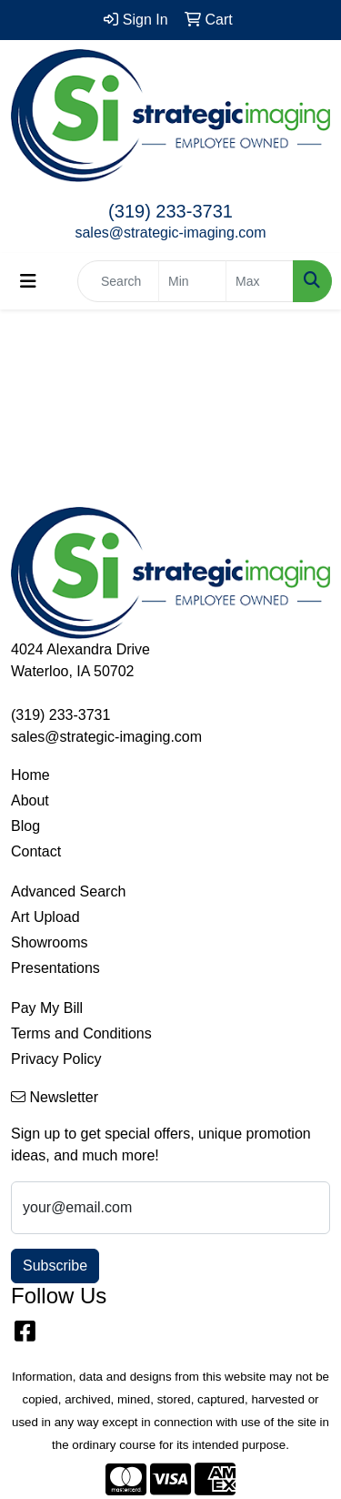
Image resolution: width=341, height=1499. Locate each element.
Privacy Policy (56, 1059)
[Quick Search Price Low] (192, 281)
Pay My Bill (47, 1008)
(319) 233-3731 (170, 211)
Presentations (55, 968)
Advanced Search (68, 891)
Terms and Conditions (81, 1033)
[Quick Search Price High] (260, 281)
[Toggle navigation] (28, 281)
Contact (36, 851)
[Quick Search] (118, 281)
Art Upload (45, 917)
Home (30, 775)
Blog (25, 826)
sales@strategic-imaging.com (170, 232)
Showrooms (49, 942)
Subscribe (55, 1265)
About (30, 800)
